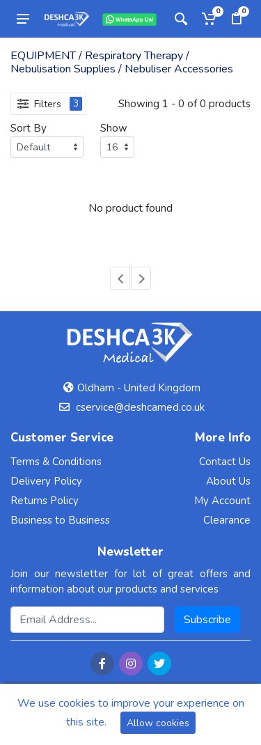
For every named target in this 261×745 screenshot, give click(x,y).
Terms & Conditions (56, 462)
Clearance (227, 520)
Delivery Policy (46, 481)
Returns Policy (44, 501)
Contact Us (225, 462)
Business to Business (60, 520)
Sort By (28, 128)
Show (113, 128)
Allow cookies (158, 723)
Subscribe (207, 619)
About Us (228, 481)
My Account (222, 501)
